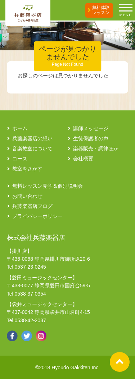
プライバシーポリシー (37, 216)
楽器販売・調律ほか (95, 148)
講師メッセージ (90, 128)
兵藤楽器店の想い (32, 138)
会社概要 (83, 158)
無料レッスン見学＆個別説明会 (47, 186)
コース (19, 158)
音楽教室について (32, 148)
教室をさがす (27, 169)
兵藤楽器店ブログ (32, 206)
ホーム (19, 128)
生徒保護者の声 (90, 138)
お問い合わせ (27, 196)
